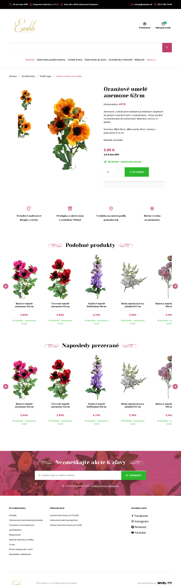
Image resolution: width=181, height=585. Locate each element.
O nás (12, 535)
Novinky (30, 50)
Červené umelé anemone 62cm (60, 295)
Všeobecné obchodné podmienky (26, 510)
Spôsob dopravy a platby (21, 530)
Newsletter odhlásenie (20, 544)
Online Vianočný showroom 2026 (66, 515)
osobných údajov (99, 476)
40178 (122, 94)
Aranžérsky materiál (120, 50)
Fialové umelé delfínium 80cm (96, 295)
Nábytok (140, 50)
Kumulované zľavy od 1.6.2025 (64, 506)
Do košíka (138, 162)
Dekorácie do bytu (95, 50)
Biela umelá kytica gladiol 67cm (132, 295)
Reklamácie (15, 525)
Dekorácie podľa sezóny (51, 50)
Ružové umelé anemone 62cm (24, 295)
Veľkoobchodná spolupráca (64, 510)
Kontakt (12, 506)
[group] (27, 281)
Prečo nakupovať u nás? (21, 540)
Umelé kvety (75, 50)
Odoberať (133, 466)
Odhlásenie (113, 476)
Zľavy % (151, 50)
